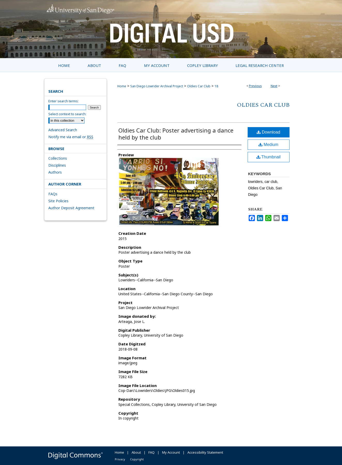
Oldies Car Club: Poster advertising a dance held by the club (175, 133)
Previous (255, 86)
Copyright (137, 459)
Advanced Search (62, 129)
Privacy (120, 459)
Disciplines (57, 165)
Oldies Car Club (198, 86)
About (136, 452)
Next (274, 86)
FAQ (151, 452)
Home (121, 86)
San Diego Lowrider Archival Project (156, 86)
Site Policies (58, 200)
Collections (57, 158)
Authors (55, 172)
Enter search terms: (63, 101)
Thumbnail (268, 157)
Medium (268, 144)
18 (216, 86)
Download (268, 132)
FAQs (52, 193)
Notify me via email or (70, 136)
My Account (171, 452)
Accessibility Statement (205, 452)
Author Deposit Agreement (71, 207)
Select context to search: (67, 114)
